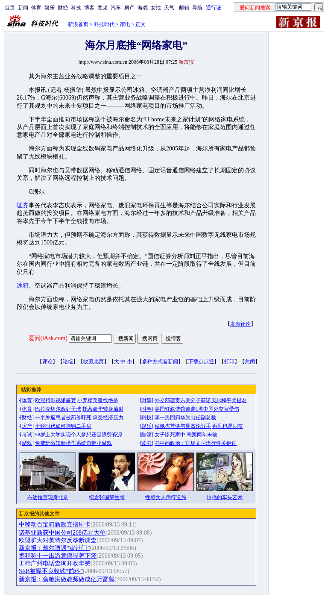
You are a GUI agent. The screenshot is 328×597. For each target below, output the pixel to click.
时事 (146, 400)
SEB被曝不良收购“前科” (51, 571)
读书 (146, 443)
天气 (169, 8)
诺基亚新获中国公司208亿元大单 (62, 532)
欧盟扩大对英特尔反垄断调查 (58, 540)
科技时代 (104, 24)
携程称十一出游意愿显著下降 (58, 556)
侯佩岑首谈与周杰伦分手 (183, 426)
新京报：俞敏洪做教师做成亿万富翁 (66, 579)
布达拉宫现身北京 (47, 497)
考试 (27, 435)
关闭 (250, 362)
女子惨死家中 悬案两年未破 (186, 435)
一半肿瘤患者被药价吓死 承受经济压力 (79, 418)
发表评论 (240, 324)
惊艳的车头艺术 (225, 497)
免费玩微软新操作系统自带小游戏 (73, 443)
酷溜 (146, 435)
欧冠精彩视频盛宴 (55, 400)
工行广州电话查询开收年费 (55, 563)
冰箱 (23, 285)
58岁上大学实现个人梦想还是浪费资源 (78, 435)
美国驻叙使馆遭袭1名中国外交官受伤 (197, 409)
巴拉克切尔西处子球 (58, 409)
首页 (10, 8)
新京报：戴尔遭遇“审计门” (54, 548)
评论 (47, 362)
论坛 (68, 362)
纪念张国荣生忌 (107, 497)
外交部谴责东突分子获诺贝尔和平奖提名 (201, 400)
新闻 (23, 8)
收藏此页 (93, 362)
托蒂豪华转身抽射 (102, 409)
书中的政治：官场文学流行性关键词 (196, 443)
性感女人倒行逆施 (165, 497)
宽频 (102, 8)
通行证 (213, 8)
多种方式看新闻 (160, 362)
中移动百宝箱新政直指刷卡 (55, 524)
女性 (156, 8)
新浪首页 (78, 24)
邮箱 (184, 8)
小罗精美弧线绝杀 (97, 400)
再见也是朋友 (227, 426)
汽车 (116, 8)
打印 (229, 362)
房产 (129, 8)
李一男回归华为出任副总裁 (185, 418)
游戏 (143, 8)
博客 (89, 8)
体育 (36, 8)
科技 (76, 8)
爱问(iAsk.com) (48, 338)
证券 (23, 205)
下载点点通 (201, 362)
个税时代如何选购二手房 (63, 426)
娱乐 (49, 8)
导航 (197, 8)
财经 (63, 8)
